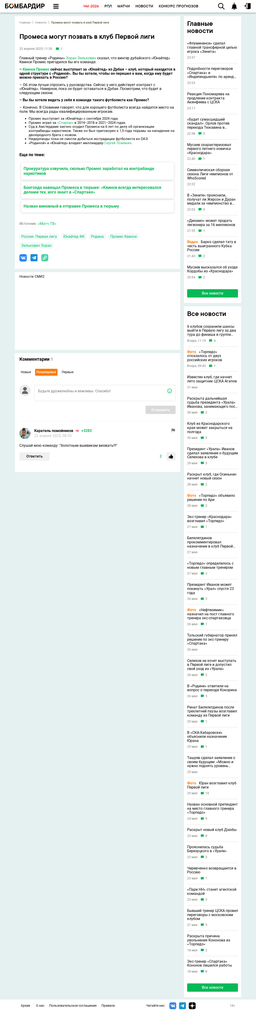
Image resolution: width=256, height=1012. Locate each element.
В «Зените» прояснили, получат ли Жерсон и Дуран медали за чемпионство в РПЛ (211, 199)
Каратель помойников (53, 431)
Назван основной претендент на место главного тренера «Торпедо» (212, 808)
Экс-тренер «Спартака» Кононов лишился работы (209, 963)
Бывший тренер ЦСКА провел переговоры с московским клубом (212, 915)
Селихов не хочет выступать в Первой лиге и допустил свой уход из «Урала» (211, 665)
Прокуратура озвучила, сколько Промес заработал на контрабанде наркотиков (89, 171)
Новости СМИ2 (31, 276)
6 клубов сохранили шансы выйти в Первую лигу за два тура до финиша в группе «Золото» (211, 330)
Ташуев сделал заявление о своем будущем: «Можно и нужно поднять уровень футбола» (211, 762)
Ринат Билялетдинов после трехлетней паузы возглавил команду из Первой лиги (212, 711)
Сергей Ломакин (117, 143)
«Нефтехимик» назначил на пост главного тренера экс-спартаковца (210, 614)
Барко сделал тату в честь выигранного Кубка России (211, 246)
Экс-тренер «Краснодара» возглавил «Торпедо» (209, 519)
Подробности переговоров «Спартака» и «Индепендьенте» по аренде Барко (211, 73)
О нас (40, 1005)
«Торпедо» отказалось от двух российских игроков (204, 356)
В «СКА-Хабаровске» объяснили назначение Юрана (207, 737)
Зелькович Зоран (36, 245)
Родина (97, 236)
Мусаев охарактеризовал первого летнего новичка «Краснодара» (209, 149)
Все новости (212, 293)
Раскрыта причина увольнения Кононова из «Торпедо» (208, 940)
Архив (25, 1005)
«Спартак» (65, 123)
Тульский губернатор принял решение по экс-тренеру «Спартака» (212, 639)
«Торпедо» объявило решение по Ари (211, 498)
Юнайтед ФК (74, 236)
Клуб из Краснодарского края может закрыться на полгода (209, 428)
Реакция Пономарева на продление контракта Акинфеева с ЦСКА (208, 98)
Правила (108, 1005)
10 (207, 793)
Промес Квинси (123, 236)
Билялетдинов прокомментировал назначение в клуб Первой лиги (210, 542)
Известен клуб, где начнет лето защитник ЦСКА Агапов (212, 379)
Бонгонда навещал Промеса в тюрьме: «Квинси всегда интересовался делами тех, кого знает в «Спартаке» (92, 190)
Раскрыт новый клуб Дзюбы (212, 830)
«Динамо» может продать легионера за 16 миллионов (211, 223)
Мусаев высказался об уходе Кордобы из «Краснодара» (212, 269)
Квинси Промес (36, 69)
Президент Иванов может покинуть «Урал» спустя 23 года (210, 589)
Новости (40, 22)
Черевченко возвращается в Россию (211, 870)
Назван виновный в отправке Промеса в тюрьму (71, 206)
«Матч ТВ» (47, 223)
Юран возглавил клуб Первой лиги (211, 785)
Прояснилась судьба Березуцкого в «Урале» (207, 849)
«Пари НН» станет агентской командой (211, 891)
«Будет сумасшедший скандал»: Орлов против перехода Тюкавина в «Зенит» (208, 123)
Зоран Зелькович (81, 58)
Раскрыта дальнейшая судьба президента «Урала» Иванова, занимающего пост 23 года (212, 402)
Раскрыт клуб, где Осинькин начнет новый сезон (211, 476)
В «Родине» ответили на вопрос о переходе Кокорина (212, 688)
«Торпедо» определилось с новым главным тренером (210, 565)
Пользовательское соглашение (73, 1005)
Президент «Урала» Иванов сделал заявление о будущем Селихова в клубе (212, 453)
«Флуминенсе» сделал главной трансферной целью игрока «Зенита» (212, 47)
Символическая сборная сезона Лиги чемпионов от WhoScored (210, 174)
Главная (24, 22)
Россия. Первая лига (39, 236)
